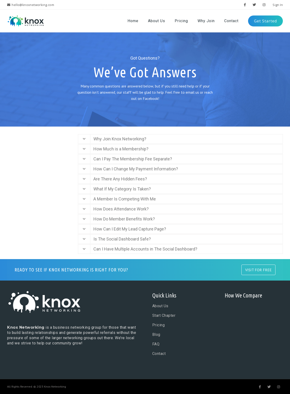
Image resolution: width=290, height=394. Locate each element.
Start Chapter (164, 315)
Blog (156, 334)
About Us (160, 306)
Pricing (158, 325)
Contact (159, 353)
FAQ (156, 344)
